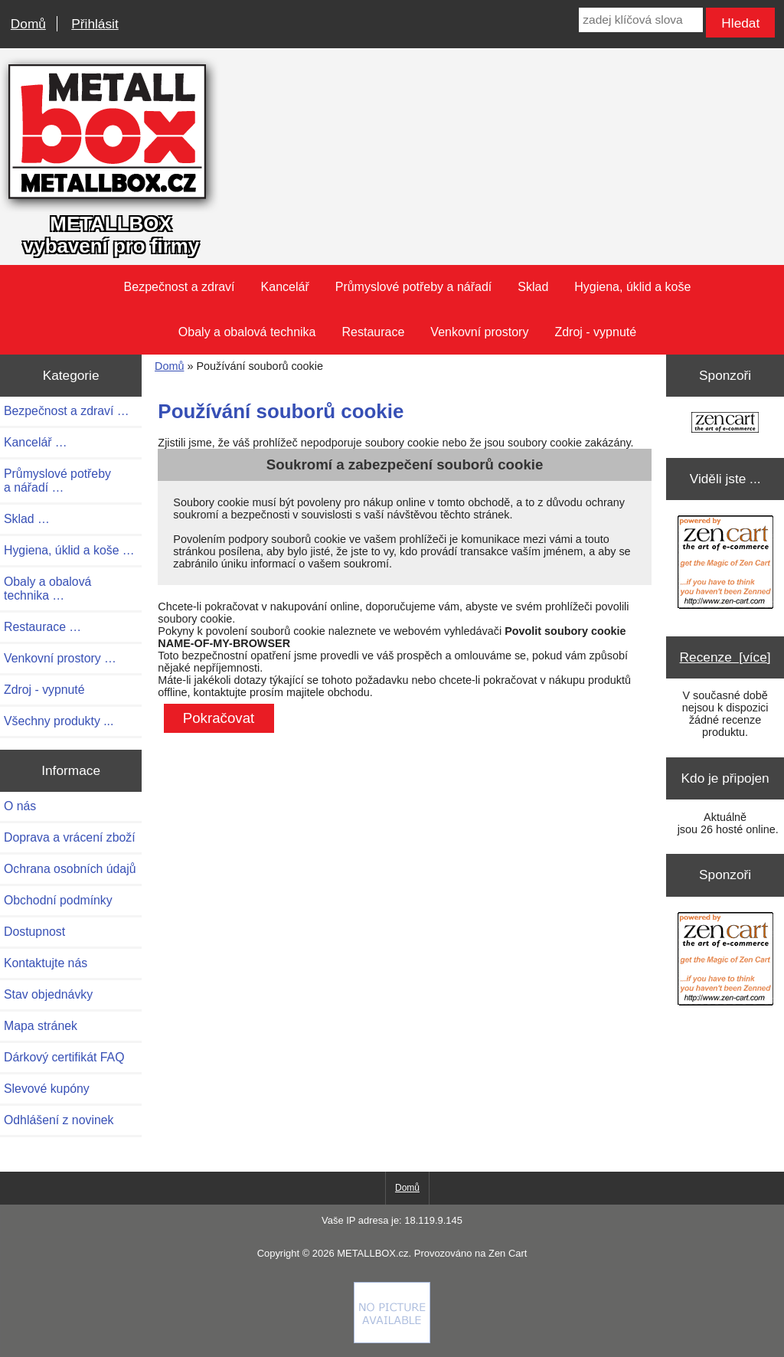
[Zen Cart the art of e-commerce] (725, 424)
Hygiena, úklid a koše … (69, 550)
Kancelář (285, 286)
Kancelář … (35, 442)
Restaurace (373, 331)
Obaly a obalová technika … (47, 588)
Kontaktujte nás (45, 963)
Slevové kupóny (47, 1088)
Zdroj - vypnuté (595, 331)
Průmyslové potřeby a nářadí (413, 286)
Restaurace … (42, 626)
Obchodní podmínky (58, 900)
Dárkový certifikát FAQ (64, 1057)
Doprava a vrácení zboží (70, 837)
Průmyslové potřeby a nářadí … (57, 480)
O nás (20, 806)
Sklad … (27, 518)
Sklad (533, 286)
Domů (28, 23)
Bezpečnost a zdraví (179, 286)
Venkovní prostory (479, 331)
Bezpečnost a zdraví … (66, 410)
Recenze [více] (725, 657)
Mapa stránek (40, 1025)
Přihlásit (94, 23)
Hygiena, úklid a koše (632, 286)
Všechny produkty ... (58, 721)
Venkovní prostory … (60, 658)
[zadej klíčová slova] (640, 20)
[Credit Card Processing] (392, 1339)
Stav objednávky (48, 994)
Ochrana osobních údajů (70, 868)
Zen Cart (507, 1253)
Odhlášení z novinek (58, 1119)
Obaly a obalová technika (247, 331)
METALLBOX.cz (372, 1253)
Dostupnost (34, 931)
